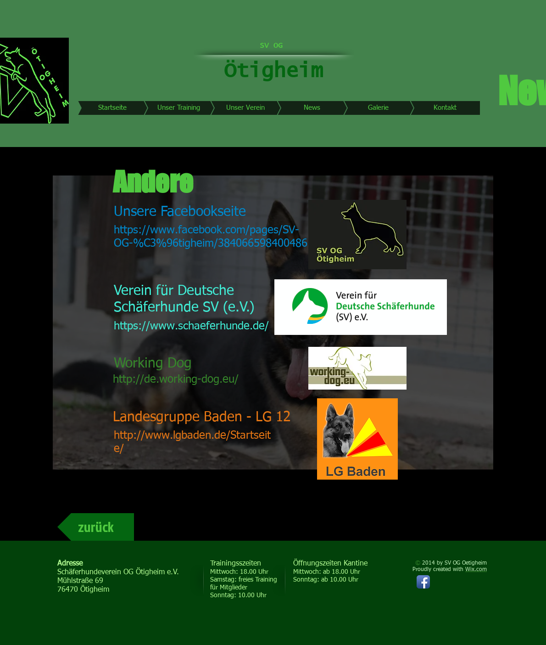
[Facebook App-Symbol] (423, 581)
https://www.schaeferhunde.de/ (191, 326)
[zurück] (95, 527)
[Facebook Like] (424, 614)
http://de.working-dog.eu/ (176, 379)
